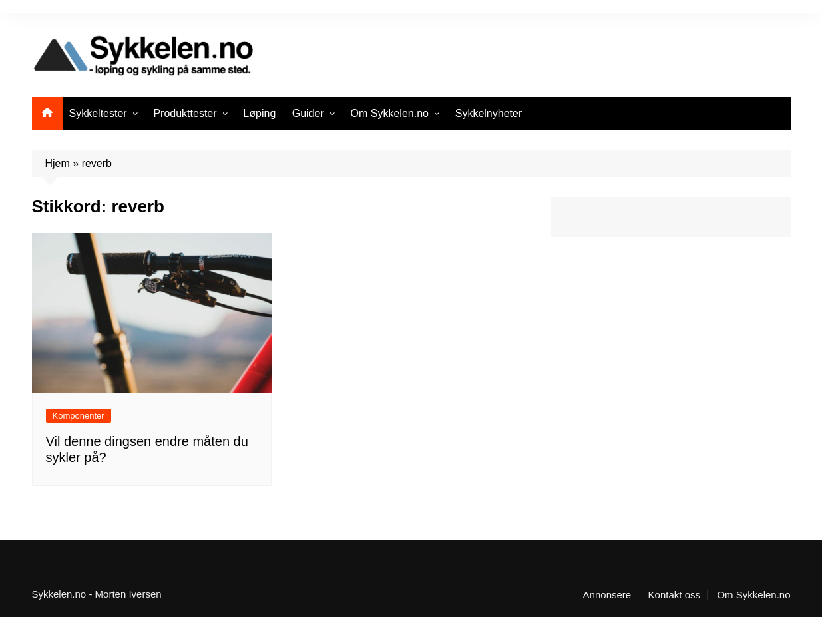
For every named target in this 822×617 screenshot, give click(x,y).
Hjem (57, 163)
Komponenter (78, 416)
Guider (308, 113)
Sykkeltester (98, 113)
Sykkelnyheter (488, 113)
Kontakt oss (674, 595)
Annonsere (607, 595)
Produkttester (184, 113)
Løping (259, 113)
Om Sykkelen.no (390, 113)
